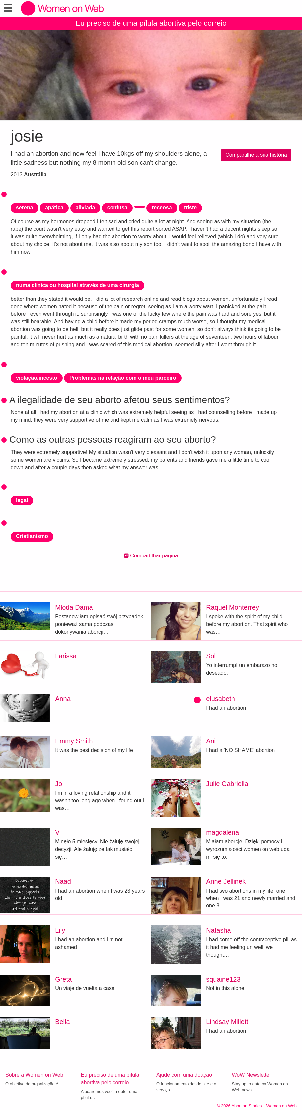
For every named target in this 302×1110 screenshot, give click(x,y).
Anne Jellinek (226, 881)
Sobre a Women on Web (34, 1075)
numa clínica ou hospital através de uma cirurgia (77, 285)
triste (190, 207)
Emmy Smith (74, 741)
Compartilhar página (151, 555)
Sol (211, 656)
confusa (117, 207)
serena (24, 207)
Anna (63, 698)
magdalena (222, 832)
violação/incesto (36, 378)
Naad (63, 881)
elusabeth (220, 698)
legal (22, 500)
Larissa (65, 656)
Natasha (218, 930)
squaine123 (223, 979)
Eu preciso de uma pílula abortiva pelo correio (151, 23)
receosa (162, 207)
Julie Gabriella (227, 783)
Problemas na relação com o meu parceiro (122, 378)
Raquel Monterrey (232, 607)
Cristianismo (32, 536)
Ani (211, 741)
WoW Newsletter (251, 1075)
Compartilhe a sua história (256, 155)
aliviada (85, 207)
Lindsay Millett (227, 1021)
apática (54, 207)
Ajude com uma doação (184, 1075)
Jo (58, 783)
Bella (62, 1021)
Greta (63, 979)
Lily (60, 930)
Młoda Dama (74, 607)
